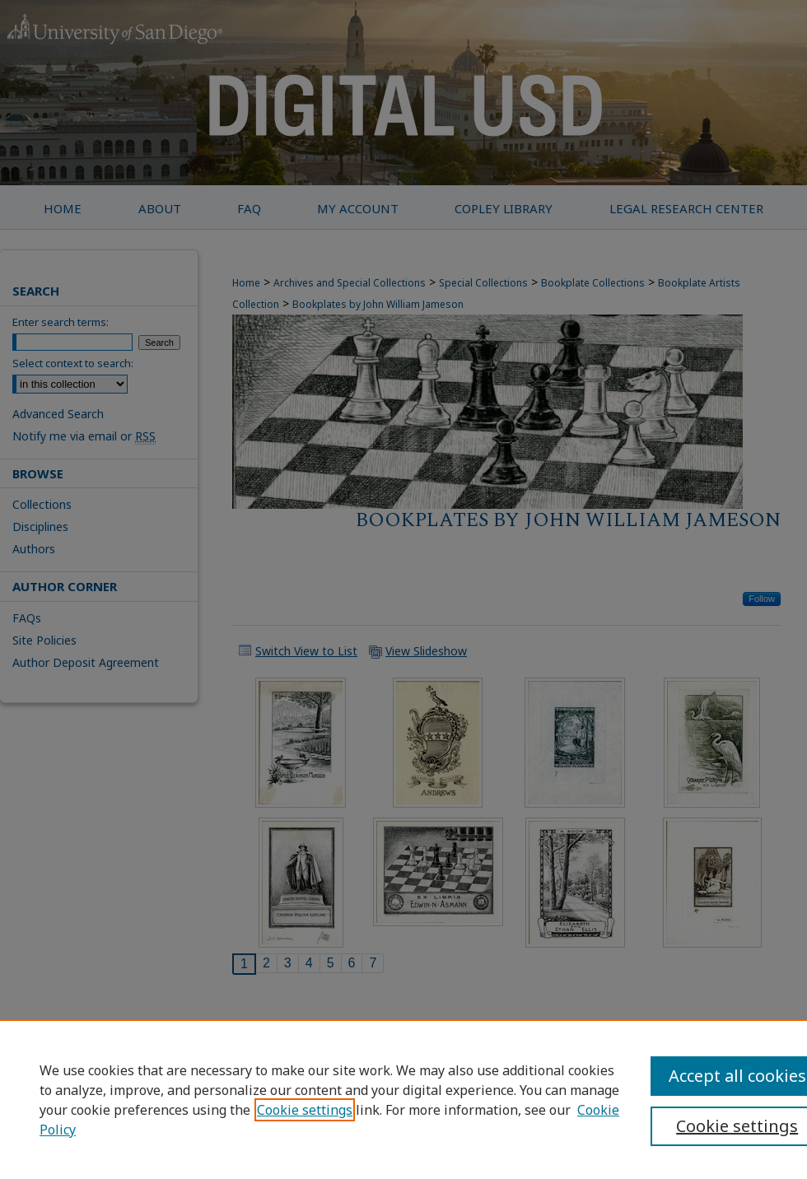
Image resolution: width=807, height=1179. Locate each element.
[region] (403, 1099)
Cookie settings (304, 1110)
